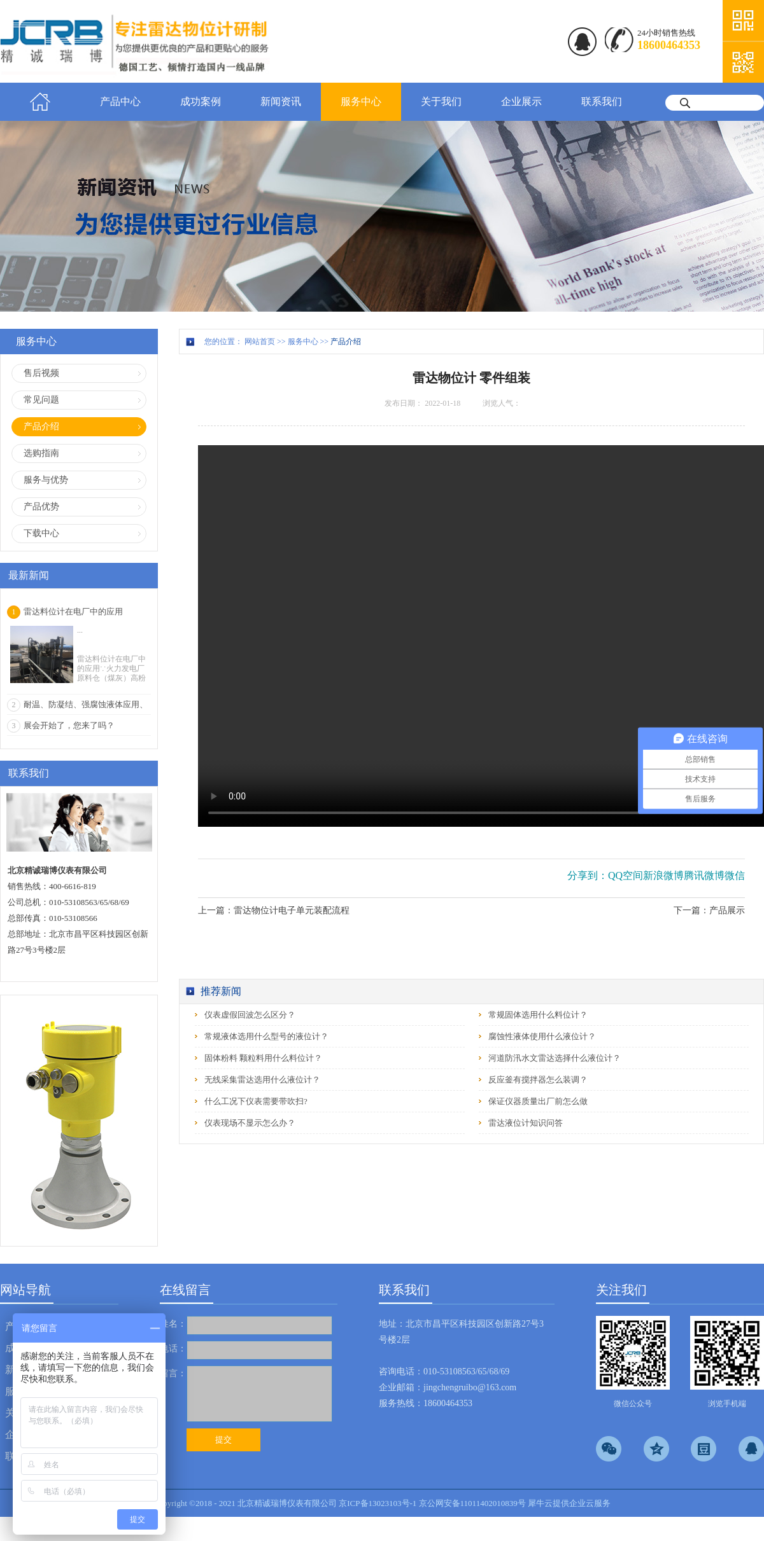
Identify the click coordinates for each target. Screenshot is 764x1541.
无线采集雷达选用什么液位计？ (262, 1079)
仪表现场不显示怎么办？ (249, 1123)
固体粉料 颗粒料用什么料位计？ (263, 1058)
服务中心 (303, 341)
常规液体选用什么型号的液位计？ (266, 1036)
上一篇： (274, 910)
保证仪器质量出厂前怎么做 (538, 1101)
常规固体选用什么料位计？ (538, 1014)
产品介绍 (345, 341)
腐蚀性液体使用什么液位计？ (542, 1036)
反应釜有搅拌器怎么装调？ (538, 1079)
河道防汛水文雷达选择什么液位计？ (554, 1058)
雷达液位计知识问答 (525, 1123)
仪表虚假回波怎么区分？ (249, 1014)
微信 (735, 875)
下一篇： (709, 910)
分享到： (587, 875)
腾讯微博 (704, 875)
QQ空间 (625, 875)
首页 (40, 102)
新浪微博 (663, 875)
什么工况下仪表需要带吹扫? (256, 1101)
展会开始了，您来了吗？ (69, 725)
